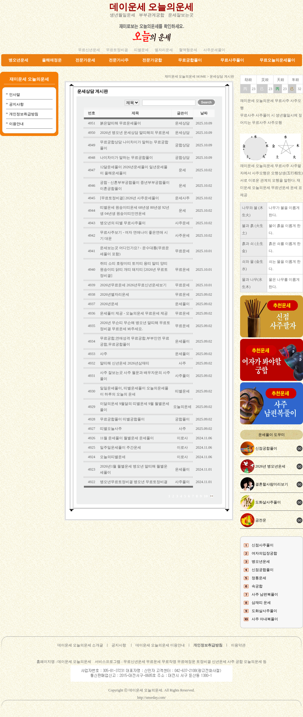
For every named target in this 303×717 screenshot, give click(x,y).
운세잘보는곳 (181, 15)
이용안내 (16, 124)
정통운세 (259, 578)
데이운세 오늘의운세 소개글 (80, 645)
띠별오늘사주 (111, 428)
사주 (103, 354)
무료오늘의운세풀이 (277, 60)
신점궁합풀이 (266, 448)
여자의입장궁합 (264, 553)
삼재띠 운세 (261, 602)
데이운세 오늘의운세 (151, 7)
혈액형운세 (188, 50)
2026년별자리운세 (114, 294)
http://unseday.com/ (151, 697)
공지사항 (16, 104)
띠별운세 (141, 50)
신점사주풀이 (263, 545)
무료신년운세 (89, 50)
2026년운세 (109, 304)
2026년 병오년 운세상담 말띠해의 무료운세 (134, 133)
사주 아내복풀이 (265, 619)
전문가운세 (85, 60)
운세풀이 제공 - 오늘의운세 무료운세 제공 (134, 313)
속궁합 (257, 586)
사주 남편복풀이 (265, 594)
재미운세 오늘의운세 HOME (185, 76)
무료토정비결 (117, 50)
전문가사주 (119, 60)
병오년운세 (18, 60)
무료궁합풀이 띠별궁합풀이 (122, 419)
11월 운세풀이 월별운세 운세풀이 (127, 438)
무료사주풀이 (232, 60)
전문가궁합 (152, 60)
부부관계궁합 (151, 15)
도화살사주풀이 (268, 502)
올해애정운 (52, 60)
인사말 (14, 94)
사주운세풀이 (214, 50)
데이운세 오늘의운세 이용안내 (160, 645)
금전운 (260, 520)
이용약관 (238, 645)
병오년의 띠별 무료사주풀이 (123, 223)
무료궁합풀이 (190, 60)
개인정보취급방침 (23, 114)
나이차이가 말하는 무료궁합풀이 (126, 157)
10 (206, 496)
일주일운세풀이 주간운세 (120, 447)
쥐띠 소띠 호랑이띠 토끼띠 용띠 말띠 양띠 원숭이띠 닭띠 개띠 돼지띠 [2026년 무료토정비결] (134, 269)
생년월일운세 (122, 15)
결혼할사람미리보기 (271, 484)
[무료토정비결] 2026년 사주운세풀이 (129, 198)
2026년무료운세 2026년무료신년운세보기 (133, 285)
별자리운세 (164, 50)
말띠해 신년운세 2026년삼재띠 (124, 363)
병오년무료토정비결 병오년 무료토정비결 (133, 482)
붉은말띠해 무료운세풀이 (120, 123)
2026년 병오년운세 (270, 466)
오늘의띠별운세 (113, 457)
